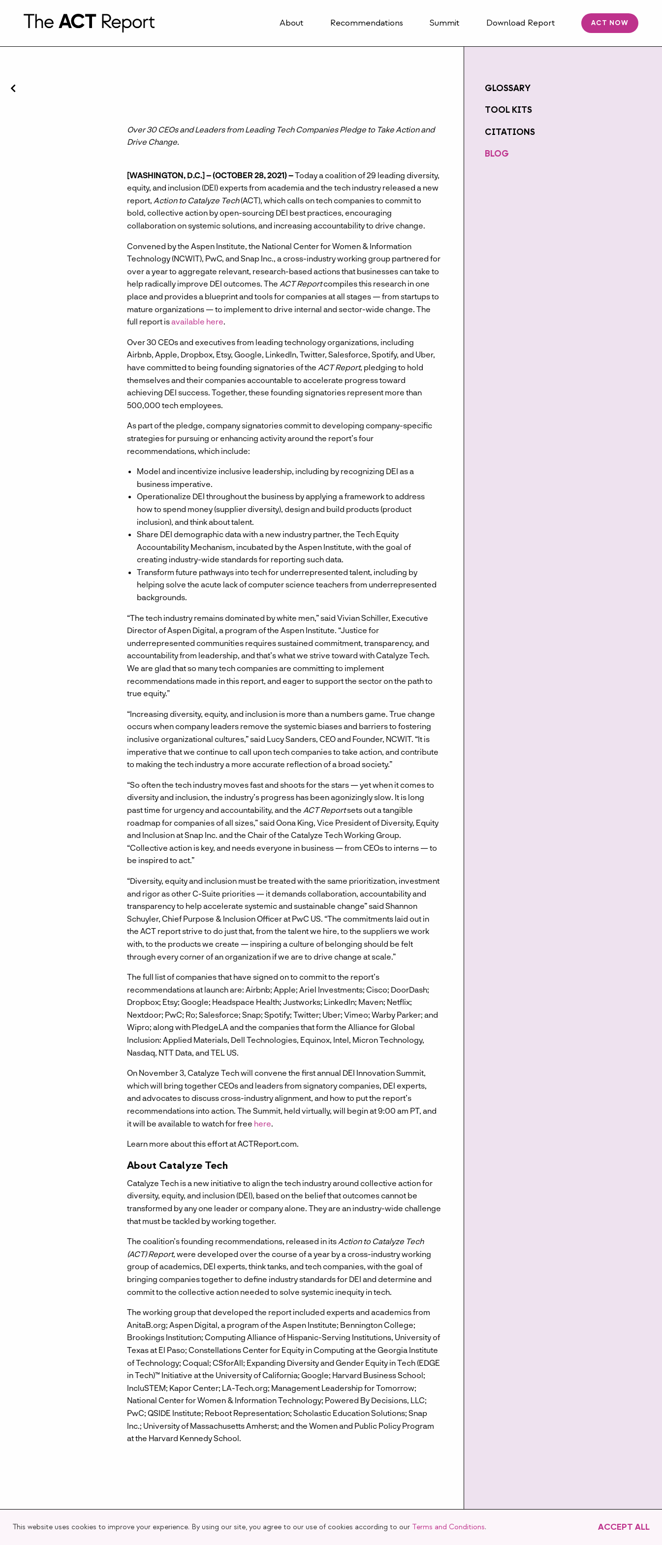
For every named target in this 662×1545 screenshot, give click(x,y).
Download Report (520, 23)
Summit (444, 23)
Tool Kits (508, 110)
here (262, 1123)
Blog (497, 154)
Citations (510, 132)
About (292, 23)
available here (197, 321)
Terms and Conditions (448, 1527)
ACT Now (610, 23)
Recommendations (366, 23)
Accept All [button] (624, 1527)
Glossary (508, 88)
